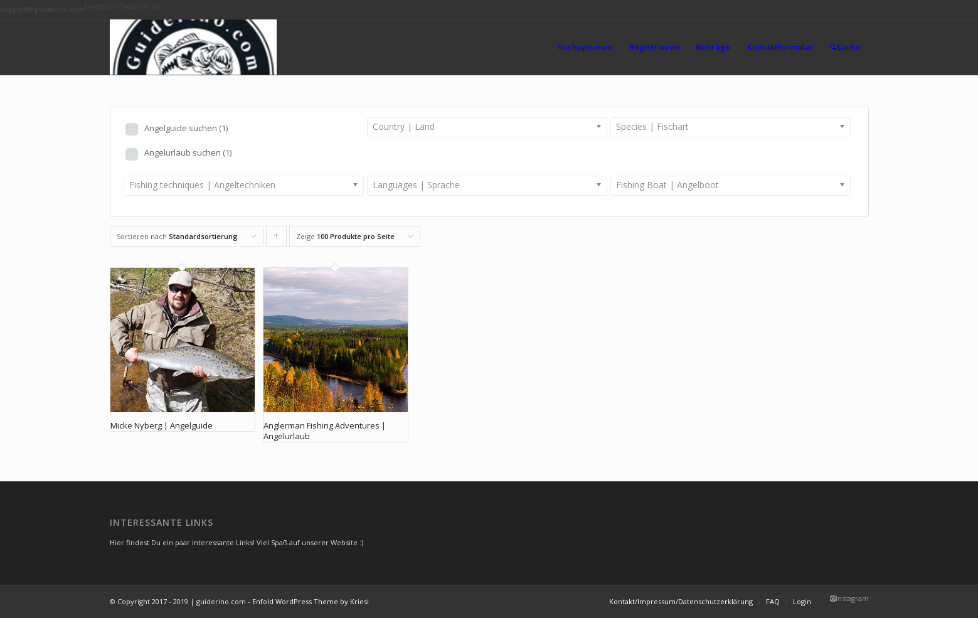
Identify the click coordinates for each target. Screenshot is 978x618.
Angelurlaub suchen (187, 152)
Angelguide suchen (186, 128)
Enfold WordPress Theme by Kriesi (310, 601)
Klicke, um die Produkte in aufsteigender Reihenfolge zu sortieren (277, 239)
